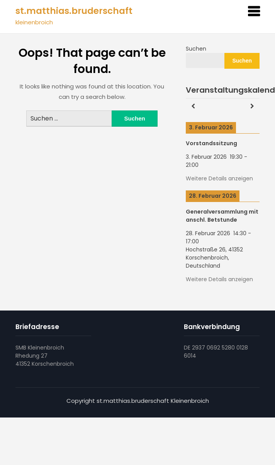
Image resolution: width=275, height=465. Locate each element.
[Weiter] (252, 106)
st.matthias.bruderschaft (73, 11)
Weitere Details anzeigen (219, 178)
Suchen (196, 49)
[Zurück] (193, 106)
